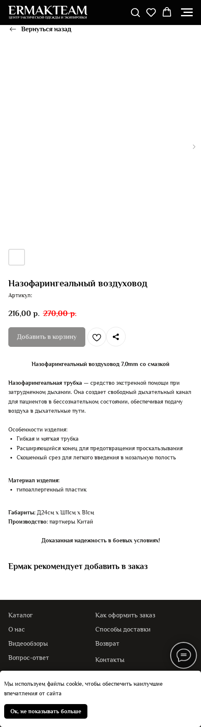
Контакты (109, 659)
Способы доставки (123, 629)
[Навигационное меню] (187, 12)
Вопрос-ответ (28, 657)
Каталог (20, 615)
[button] (135, 12)
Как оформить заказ (125, 615)
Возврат (107, 643)
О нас (16, 629)
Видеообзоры (28, 643)
